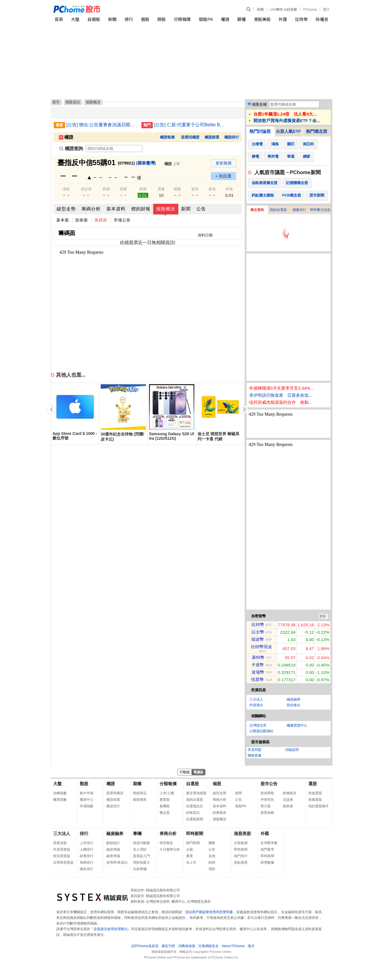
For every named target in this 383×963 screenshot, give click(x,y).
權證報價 (167, 137)
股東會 (288, 806)
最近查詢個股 (196, 793)
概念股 (165, 813)
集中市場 (86, 793)
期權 (241, 19)
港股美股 (262, 19)
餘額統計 (113, 843)
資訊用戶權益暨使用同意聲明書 (209, 912)
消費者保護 (186, 946)
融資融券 (293, 699)
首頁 (59, 19)
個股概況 (165, 208)
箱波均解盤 (141, 843)
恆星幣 (257, 679)
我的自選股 (278, 210)
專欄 (137, 833)
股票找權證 (190, 137)
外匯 (283, 19)
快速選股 (315, 793)
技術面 (81, 220)
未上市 (191, 862)
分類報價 (182, 19)
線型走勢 (66, 208)
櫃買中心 (86, 800)
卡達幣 (257, 664)
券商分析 (168, 833)
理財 (211, 869)
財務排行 (86, 856)
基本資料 (116, 208)
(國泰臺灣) (146, 163)
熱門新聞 (193, 843)
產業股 (165, 800)
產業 (189, 856)
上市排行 (86, 843)
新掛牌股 (267, 793)
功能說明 (292, 750)
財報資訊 (193, 813)
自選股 (93, 19)
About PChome (233, 946)
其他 (211, 856)
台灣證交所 (257, 725)
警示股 (266, 806)
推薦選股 (315, 800)
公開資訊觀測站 (261, 731)
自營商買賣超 (63, 862)
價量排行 (299, 210)
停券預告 (267, 800)
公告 (201, 208)
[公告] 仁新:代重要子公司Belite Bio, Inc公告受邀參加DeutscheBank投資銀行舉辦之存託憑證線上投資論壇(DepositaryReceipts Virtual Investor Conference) (189, 124)
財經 (211, 862)
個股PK (206, 19)
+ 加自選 (223, 176)
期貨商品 (140, 793)
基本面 (62, 220)
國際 (211, 843)
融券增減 (113, 856)
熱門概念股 (316, 131)
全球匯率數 (269, 843)
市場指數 (86, 806)
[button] (244, 409)
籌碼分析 (91, 208)
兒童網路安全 (208, 946)
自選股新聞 (194, 819)
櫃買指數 (60, 800)
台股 (189, 849)
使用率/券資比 (117, 862)
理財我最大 (141, 862)
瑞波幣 (257, 639)
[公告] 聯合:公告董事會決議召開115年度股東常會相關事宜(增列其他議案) (101, 124)
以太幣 (257, 631)
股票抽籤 (267, 813)
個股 (217, 783)
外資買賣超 (61, 849)
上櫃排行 (86, 849)
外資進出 (256, 705)
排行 (128, 19)
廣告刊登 (168, 946)
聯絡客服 (254, 755)
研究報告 (166, 843)
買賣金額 (60, 843)
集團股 (165, 806)
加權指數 (60, 793)
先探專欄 (140, 869)
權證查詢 (71, 148)
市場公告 (122, 220)
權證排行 (231, 137)
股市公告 (269, 783)
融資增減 (113, 849)
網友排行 (86, 869)
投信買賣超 (61, 856)
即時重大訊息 (320, 210)
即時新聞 (194, 833)
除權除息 (289, 793)
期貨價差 (140, 800)
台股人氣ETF (288, 131)
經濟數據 (267, 862)
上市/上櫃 (167, 793)
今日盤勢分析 (170, 849)
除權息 (322, 19)
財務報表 (219, 813)
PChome (310, 9)
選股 (145, 19)
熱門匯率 (267, 849)
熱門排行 (241, 856)
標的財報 (140, 208)
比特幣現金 (261, 646)
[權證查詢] (114, 148)
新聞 (260, 9)
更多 (323, 616)
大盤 (75, 19)
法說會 (288, 800)
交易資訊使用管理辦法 (111, 929)
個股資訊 (72, 102)
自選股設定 (194, 806)
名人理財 (140, 849)
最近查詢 (257, 210)
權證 (225, 19)
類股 (161, 19)
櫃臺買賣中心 (297, 725)
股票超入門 (141, 856)
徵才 (251, 946)
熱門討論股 (260, 131)
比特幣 (301, 19)
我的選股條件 (318, 806)
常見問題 (254, 750)
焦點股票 (241, 862)
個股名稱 (259, 104)
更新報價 (223, 163)
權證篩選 (212, 137)
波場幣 (257, 672)
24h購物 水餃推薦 (283, 9)
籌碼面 (100, 220)
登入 (326, 9)
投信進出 (293, 705)
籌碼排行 (86, 862)
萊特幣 (258, 657)
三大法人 (256, 699)
